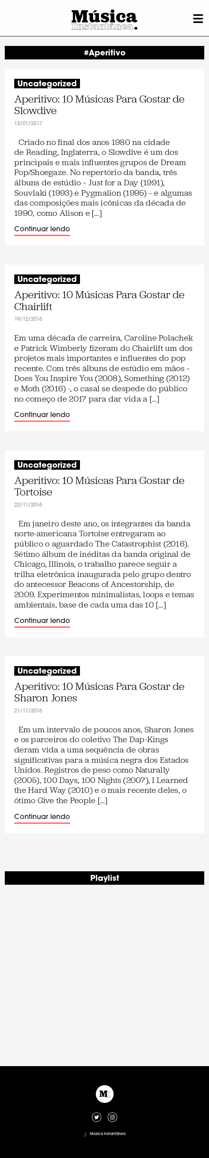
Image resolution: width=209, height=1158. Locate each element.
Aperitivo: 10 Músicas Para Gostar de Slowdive (99, 105)
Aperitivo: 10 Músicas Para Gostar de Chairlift (99, 300)
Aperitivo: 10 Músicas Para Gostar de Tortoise (99, 486)
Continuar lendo (42, 229)
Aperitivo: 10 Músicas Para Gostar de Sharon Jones (99, 692)
